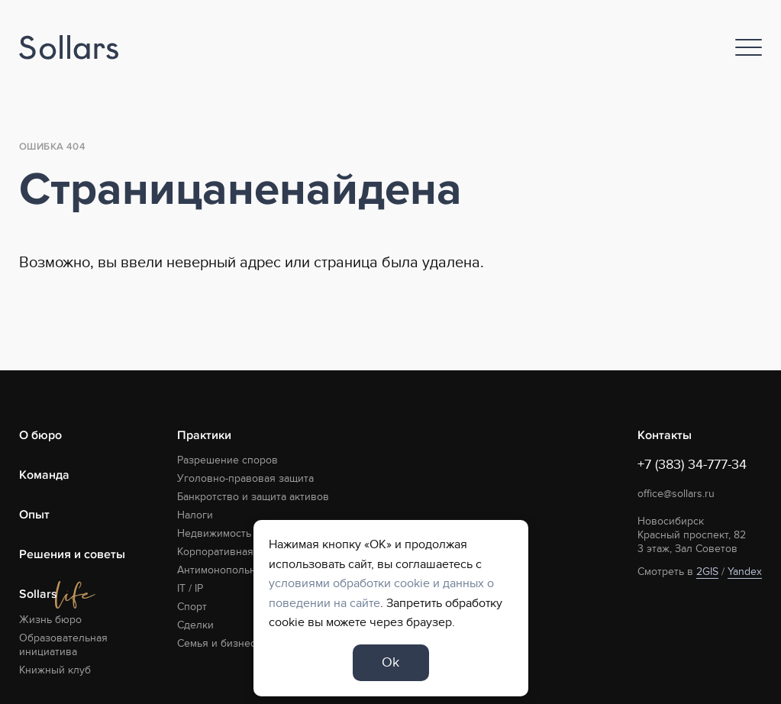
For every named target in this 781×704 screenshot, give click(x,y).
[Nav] (748, 47)
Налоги (195, 515)
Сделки (195, 624)
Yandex (745, 571)
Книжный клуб (55, 670)
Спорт (192, 606)
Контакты (664, 435)
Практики (204, 435)
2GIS (707, 571)
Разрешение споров (227, 460)
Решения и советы (72, 554)
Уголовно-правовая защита (245, 478)
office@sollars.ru (676, 493)
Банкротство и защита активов (253, 496)
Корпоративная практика (239, 551)
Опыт (34, 514)
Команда (44, 475)
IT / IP (190, 588)
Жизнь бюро (50, 619)
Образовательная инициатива (63, 644)
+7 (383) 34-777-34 (692, 465)
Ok (390, 662)
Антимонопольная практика (246, 570)
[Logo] (68, 47)
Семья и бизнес (216, 643)
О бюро (40, 435)
